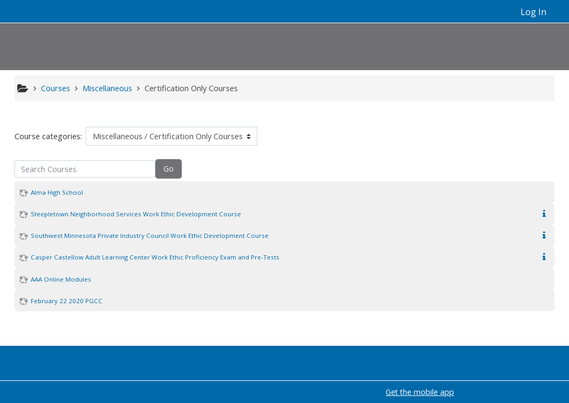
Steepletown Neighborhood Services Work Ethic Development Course (136, 214)
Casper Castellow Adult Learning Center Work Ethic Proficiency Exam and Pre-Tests (155, 257)
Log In (533, 12)
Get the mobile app (420, 392)
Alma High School (57, 192)
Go (168, 168)
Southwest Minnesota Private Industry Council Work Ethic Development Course (150, 235)
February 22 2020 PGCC (66, 301)
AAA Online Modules (61, 279)
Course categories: (48, 136)
